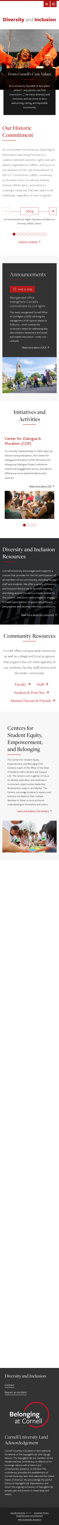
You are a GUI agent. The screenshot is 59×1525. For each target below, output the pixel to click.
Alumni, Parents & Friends (30, 700)
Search (47, 4)
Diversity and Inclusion (25, 1376)
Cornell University (17, 1512)
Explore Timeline (29, 242)
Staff (40, 684)
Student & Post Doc (29, 692)
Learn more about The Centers (34, 811)
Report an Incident (16, 1392)
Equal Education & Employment (29, 1515)
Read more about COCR (35, 347)
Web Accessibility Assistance (29, 1519)
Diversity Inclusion (29, 19)
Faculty (20, 684)
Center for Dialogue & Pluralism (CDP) (23, 441)
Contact (9, 1385)
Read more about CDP (40, 486)
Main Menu (53, 4)
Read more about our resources (39, 614)
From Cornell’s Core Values (29, 74)
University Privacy (41, 1512)
